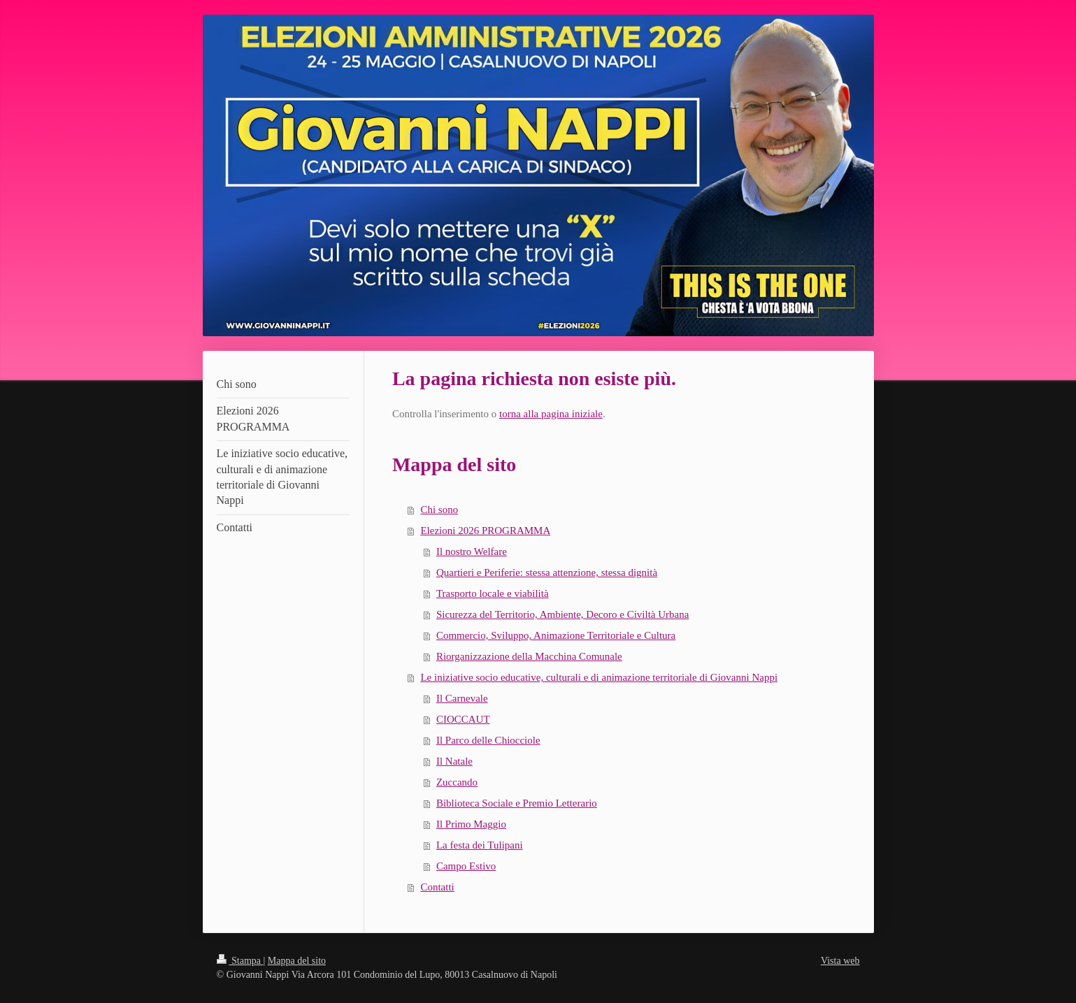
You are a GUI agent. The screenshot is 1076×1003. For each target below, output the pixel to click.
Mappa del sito (297, 960)
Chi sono (439, 509)
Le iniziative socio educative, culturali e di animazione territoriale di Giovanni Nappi (598, 677)
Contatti (437, 887)
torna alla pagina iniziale (551, 413)
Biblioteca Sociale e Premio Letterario (516, 803)
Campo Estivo (466, 866)
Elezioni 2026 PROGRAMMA (485, 530)
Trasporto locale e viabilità (492, 593)
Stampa (240, 960)
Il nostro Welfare (471, 551)
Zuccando (457, 782)
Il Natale (454, 761)
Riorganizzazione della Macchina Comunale (529, 656)
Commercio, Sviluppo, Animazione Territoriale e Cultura (555, 635)
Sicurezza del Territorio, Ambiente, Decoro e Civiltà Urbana (562, 614)
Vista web (840, 960)
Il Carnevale (462, 698)
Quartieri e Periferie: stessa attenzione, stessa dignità (546, 572)
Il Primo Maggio (471, 824)
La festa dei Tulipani (479, 845)
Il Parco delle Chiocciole (488, 740)
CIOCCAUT (463, 719)
